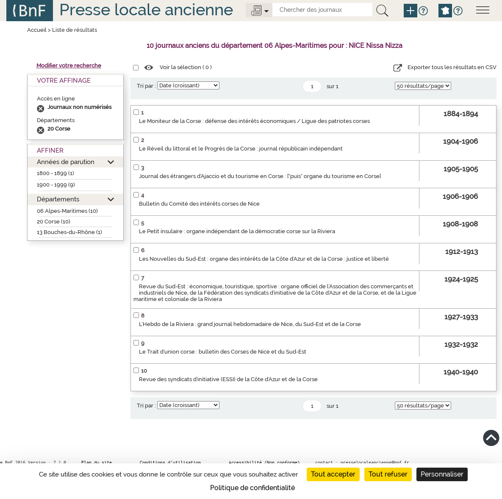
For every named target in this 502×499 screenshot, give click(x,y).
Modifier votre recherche (68, 65)
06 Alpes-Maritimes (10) (67, 211)
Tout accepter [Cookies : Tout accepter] (333, 474)
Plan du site (96, 462)
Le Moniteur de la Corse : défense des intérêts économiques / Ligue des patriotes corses (254, 121)
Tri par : (146, 86)
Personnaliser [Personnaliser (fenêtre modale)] (442, 474)
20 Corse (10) (53, 221)
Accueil (37, 30)
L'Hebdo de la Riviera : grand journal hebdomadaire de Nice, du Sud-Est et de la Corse (250, 324)
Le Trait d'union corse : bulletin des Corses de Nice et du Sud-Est (222, 351)
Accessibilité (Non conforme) (264, 462)
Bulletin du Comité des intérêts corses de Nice (199, 204)
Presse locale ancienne (146, 9)
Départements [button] (58, 199)
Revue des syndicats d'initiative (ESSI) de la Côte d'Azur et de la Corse (228, 379)
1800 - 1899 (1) (55, 173)
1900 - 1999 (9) (56, 184)
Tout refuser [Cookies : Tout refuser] (388, 474)
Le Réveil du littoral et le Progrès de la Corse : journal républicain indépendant (241, 148)
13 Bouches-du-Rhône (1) (69, 232)
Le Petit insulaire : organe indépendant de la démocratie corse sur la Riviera (237, 231)
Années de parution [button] (65, 161)
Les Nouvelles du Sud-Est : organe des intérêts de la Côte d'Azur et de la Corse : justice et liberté (264, 259)
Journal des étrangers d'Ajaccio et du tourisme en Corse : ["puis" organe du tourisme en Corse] (260, 176)
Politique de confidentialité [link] (252, 488)
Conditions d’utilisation (170, 462)
